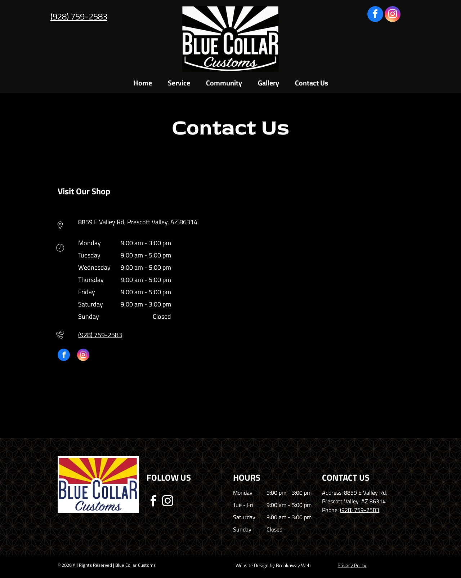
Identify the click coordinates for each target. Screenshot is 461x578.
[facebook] (375, 15)
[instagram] (392, 15)
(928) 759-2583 (78, 16)
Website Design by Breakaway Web (273, 565)
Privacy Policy (351, 565)
